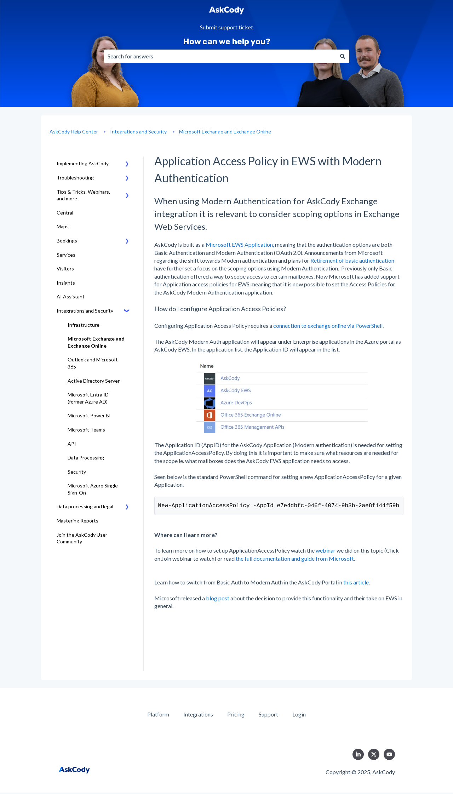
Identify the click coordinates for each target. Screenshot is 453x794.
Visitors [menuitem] (65, 268)
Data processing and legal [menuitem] (85, 506)
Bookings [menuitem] (67, 241)
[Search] (342, 56)
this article (356, 583)
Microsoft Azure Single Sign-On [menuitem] (93, 489)
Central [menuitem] (65, 213)
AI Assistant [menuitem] (71, 296)
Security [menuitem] (77, 472)
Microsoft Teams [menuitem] (86, 430)
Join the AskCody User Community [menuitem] (82, 538)
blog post (218, 599)
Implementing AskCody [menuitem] (83, 163)
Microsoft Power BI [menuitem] (89, 415)
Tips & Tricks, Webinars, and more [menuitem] (83, 195)
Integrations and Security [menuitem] (85, 311)
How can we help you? (226, 41)
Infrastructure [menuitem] (83, 325)
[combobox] (220, 56)
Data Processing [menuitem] (86, 458)
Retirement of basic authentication (352, 260)
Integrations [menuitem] (198, 715)
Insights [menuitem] (66, 283)
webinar (326, 551)
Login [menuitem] (299, 715)
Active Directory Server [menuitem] (94, 381)
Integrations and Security (138, 131)
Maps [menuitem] (63, 226)
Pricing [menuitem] (236, 715)
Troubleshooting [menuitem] (75, 178)
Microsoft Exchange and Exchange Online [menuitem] (96, 342)
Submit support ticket (226, 27)
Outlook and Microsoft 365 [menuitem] (93, 363)
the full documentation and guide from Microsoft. (295, 559)
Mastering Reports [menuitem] (77, 521)
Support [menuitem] (268, 715)
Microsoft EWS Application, (240, 244)
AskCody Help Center (74, 131)
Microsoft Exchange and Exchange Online (225, 131)
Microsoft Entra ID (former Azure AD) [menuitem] (88, 398)
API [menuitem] (72, 444)
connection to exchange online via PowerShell (328, 325)
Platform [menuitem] (158, 715)
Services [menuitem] (66, 255)
